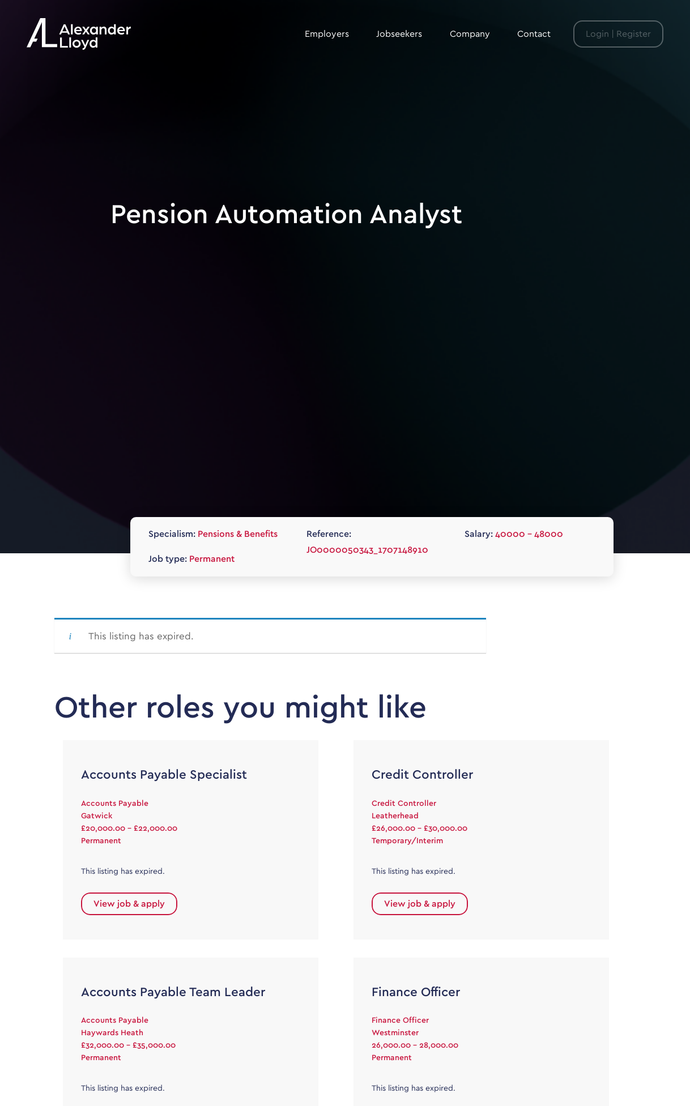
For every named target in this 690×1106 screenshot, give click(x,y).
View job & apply (129, 903)
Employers (327, 34)
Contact (534, 34)
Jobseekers (399, 34)
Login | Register (618, 34)
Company (470, 34)
